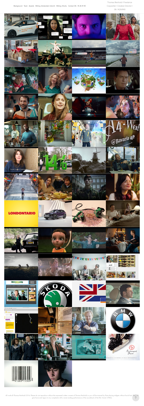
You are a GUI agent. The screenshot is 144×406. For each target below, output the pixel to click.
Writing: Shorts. (61, 6)
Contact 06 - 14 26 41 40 (77, 6)
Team (26, 6)
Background (18, 6)
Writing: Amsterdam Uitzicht (45, 6)
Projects (7, 6)
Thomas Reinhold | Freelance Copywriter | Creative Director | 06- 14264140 (120, 6)
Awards (31, 6)
